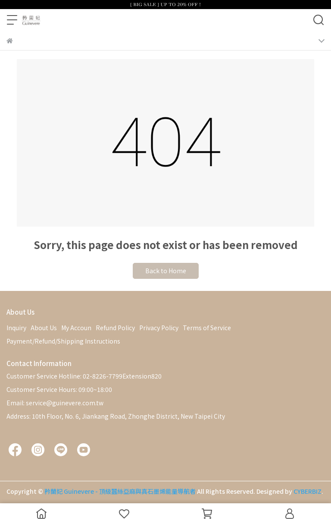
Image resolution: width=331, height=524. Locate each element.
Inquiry (16, 327)
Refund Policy (115, 327)
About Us (44, 327)
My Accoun (76, 327)
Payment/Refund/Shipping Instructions (63, 341)
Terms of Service (207, 327)
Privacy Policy (158, 327)
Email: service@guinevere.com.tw (54, 402)
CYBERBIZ (308, 491)
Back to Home (165, 270)
